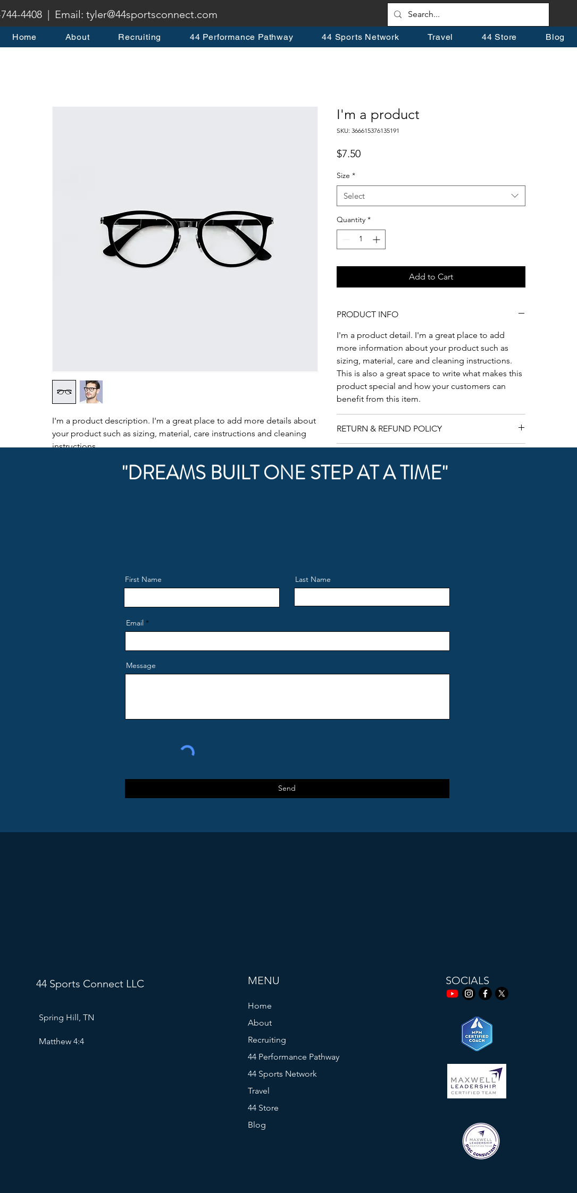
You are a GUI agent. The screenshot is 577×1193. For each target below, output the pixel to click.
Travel (259, 1091)
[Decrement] (345, 239)
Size (346, 175)
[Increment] (377, 239)
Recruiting (267, 1040)
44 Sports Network (282, 1074)
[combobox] (431, 195)
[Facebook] (485, 993)
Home (260, 1006)
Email (135, 623)
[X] (501, 993)
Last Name (313, 579)
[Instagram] (468, 993)
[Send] (287, 788)
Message (141, 665)
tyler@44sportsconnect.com (152, 14)
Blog (257, 1125)
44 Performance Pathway (293, 1057)
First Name (143, 579)
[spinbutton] (361, 239)
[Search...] (467, 14)
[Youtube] (452, 993)
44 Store (263, 1108)
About (260, 1023)
